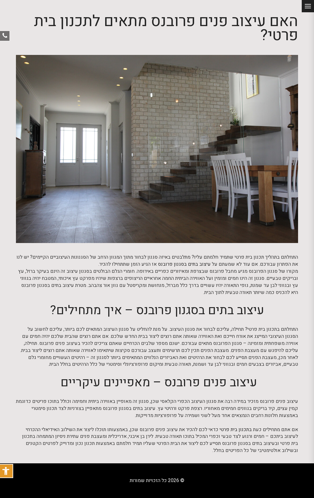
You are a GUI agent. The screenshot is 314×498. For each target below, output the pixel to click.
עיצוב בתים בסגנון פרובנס (184, 264)
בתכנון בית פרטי (236, 429)
